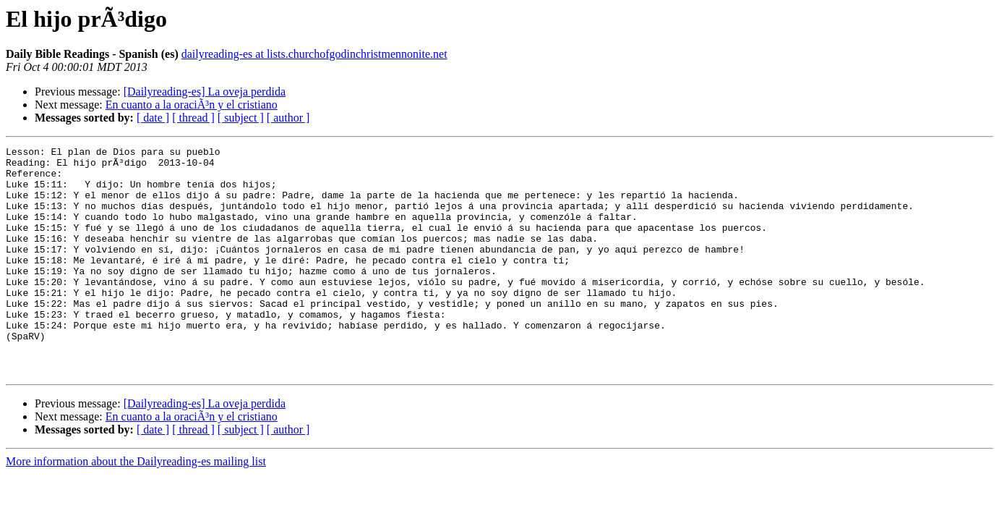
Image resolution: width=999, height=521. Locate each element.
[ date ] (153, 117)
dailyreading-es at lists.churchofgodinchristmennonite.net (314, 54)
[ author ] (288, 117)
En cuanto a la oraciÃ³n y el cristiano (192, 104)
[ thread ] (193, 117)
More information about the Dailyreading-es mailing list (136, 507)
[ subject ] (241, 117)
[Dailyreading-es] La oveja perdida (205, 91)
